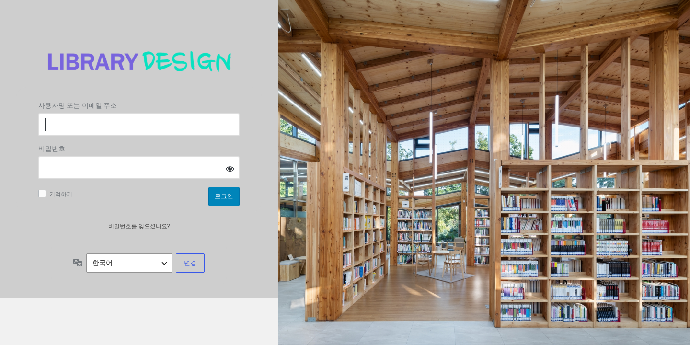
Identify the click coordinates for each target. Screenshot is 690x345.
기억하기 (60, 194)
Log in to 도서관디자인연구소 (139, 61)
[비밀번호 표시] (230, 168)
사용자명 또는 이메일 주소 (77, 105)
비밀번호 (51, 148)
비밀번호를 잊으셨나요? (139, 226)
